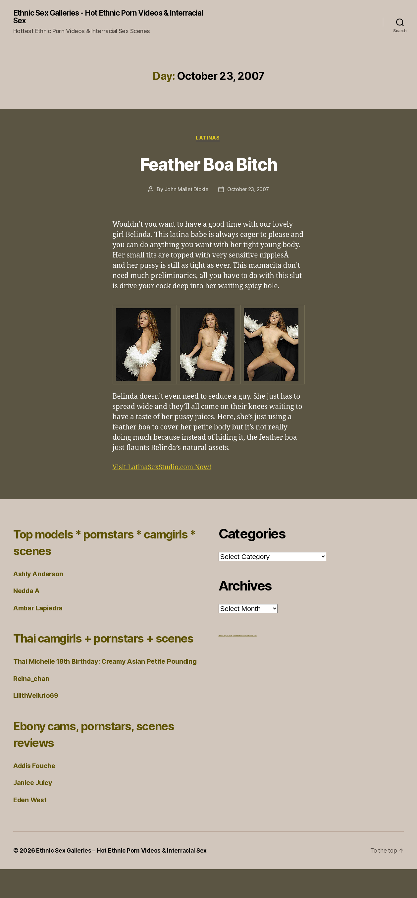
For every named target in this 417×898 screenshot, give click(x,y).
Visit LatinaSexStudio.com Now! (165, 468)
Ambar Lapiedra (40, 609)
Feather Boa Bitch (208, 164)
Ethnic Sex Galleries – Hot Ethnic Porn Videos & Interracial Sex (124, 879)
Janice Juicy (34, 811)
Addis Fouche (36, 794)
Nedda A (27, 592)
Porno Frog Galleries (226, 637)
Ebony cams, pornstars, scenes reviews (83, 762)
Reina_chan (31, 707)
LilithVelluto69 (37, 724)
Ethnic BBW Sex (251, 637)
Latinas (209, 139)
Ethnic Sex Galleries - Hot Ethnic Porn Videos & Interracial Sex (97, 17)
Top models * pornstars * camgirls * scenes (87, 543)
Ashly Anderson (40, 575)
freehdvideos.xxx (239, 637)
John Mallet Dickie (185, 191)
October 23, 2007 (248, 191)
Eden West (31, 828)
